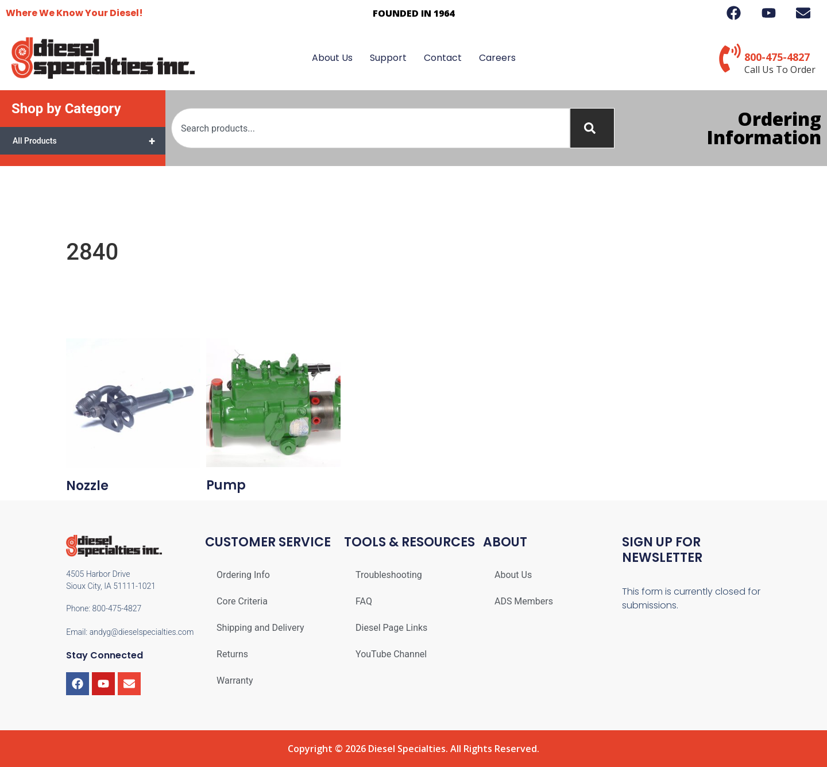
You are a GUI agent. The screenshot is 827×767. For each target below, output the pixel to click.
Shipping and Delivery (260, 627)
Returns (232, 654)
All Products (89, 141)
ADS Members (523, 601)
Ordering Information (764, 127)
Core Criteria (242, 601)
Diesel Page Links (391, 627)
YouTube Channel (391, 654)
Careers (497, 57)
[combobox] (370, 128)
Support (388, 57)
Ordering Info (243, 574)
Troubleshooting (388, 574)
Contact (443, 57)
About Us (332, 57)
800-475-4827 (777, 57)
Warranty (235, 680)
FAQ (363, 601)
